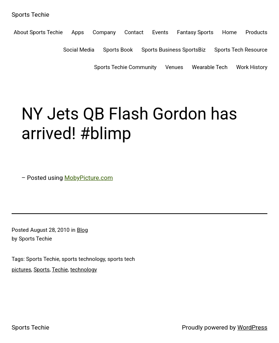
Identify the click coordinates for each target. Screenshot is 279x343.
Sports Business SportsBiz (173, 50)
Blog (82, 230)
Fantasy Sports (195, 32)
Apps (78, 32)
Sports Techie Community (125, 67)
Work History (251, 67)
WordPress (252, 327)
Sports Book (118, 50)
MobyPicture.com (88, 177)
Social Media (78, 50)
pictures (21, 269)
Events (160, 32)
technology (83, 269)
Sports (41, 269)
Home (229, 32)
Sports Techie (30, 14)
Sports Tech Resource (240, 50)
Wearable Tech (209, 67)
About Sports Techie (38, 32)
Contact (134, 32)
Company (104, 32)
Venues (174, 67)
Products (256, 32)
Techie (60, 269)
